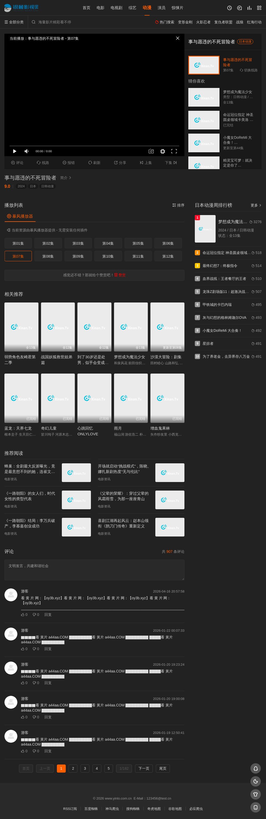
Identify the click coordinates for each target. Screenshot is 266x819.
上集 (146, 163)
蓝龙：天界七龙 (18, 428)
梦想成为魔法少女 (129, 357)
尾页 (163, 768)
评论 (17, 163)
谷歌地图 (175, 809)
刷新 (94, 163)
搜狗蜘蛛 (133, 809)
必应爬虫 (196, 809)
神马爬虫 (112, 809)
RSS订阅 (70, 809)
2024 (21, 186)
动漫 (147, 7)
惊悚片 (177, 7)
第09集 (78, 256)
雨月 (118, 428)
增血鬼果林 (160, 428)
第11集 (138, 256)
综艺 (132, 7)
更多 (256, 205)
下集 (171, 163)
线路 (43, 163)
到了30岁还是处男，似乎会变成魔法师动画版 (93, 362)
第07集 (18, 256)
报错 (69, 163)
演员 (161, 7)
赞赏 (120, 275)
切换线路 (249, 70)
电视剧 (116, 7)
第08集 (48, 256)
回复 (48, 614)
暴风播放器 (20, 216)
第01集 (18, 243)
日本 (33, 186)
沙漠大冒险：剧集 (166, 357)
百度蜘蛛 (91, 809)
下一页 (143, 768)
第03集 (78, 243)
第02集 (48, 243)
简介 (66, 178)
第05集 (138, 243)
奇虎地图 (154, 809)
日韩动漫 (47, 186)
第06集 (168, 243)
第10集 (108, 256)
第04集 (108, 243)
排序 (178, 205)
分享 (120, 163)
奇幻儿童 (49, 428)
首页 (86, 7)
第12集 (168, 256)
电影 (100, 7)
